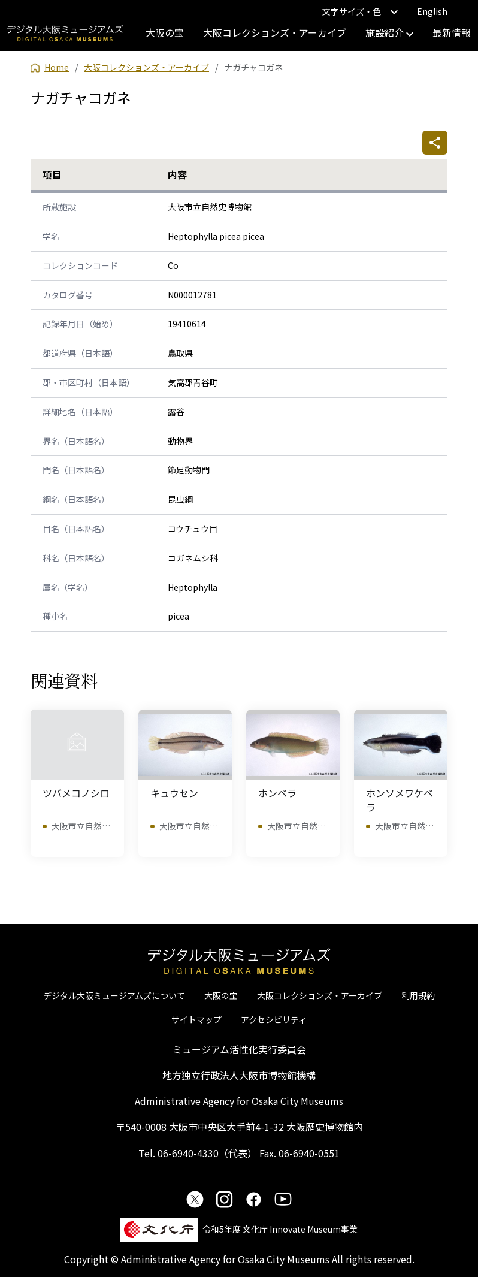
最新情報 (451, 32)
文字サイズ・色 (360, 11)
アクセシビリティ (274, 1019)
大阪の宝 (165, 32)
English (432, 11)
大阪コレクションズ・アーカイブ (274, 32)
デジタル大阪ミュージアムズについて (114, 995)
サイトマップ (196, 1019)
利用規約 (418, 995)
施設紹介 (389, 32)
